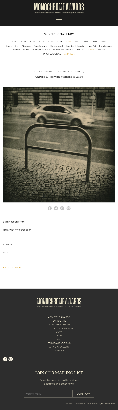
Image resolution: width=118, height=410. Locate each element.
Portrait (81, 49)
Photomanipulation (63, 49)
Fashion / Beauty (75, 46)
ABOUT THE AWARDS (59, 317)
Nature (16, 49)
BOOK (59, 335)
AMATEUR (69, 53)
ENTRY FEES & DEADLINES (59, 328)
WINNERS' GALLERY (59, 346)
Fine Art (91, 46)
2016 (85, 41)
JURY (59, 332)
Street (91, 49)
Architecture (40, 46)
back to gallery (13, 267)
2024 (14, 41)
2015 (94, 41)
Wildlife (101, 49)
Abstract (26, 46)
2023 (23, 41)
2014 (103, 41)
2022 (32, 41)
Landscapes (105, 46)
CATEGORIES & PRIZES (59, 324)
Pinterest (62, 208)
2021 (41, 41)
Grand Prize (12, 46)
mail (69, 208)
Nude (26, 49)
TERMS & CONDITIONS (59, 343)
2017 (77, 41)
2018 (68, 41)
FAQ (59, 339)
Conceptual (56, 46)
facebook (50, 208)
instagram (10, 359)
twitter (56, 208)
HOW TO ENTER (59, 321)
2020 (50, 41)
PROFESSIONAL (52, 53)
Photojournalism (41, 49)
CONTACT (59, 350)
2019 (59, 41)
